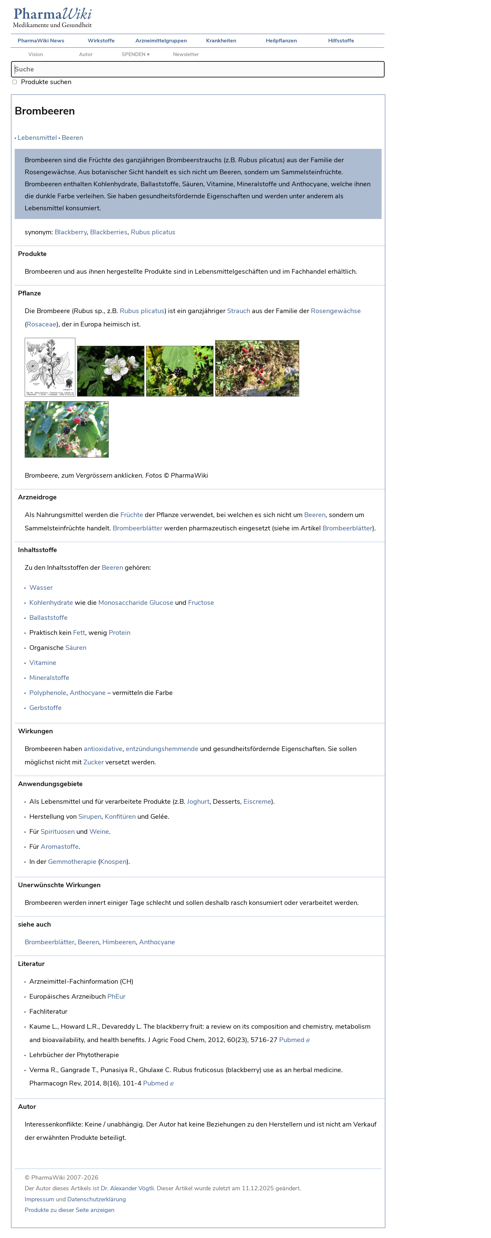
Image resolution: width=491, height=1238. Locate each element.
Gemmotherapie (72, 861)
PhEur (116, 996)
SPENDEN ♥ (136, 54)
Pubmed (292, 1039)
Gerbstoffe (45, 707)
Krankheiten (221, 40)
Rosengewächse (336, 310)
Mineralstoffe (49, 677)
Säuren (75, 647)
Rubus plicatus (153, 232)
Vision (35, 54)
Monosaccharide (123, 602)
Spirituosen (58, 831)
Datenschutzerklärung (96, 1199)
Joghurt (198, 801)
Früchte (131, 514)
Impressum (39, 1199)
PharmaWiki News (41, 40)
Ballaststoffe (48, 617)
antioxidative (103, 748)
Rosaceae (41, 324)
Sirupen (89, 816)
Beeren (72, 137)
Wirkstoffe (101, 40)
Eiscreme (257, 801)
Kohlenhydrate (51, 602)
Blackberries (108, 232)
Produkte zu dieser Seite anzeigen (69, 1210)
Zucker (93, 762)
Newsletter (186, 54)
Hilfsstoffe (341, 40)
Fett (79, 632)
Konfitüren (120, 816)
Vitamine (42, 662)
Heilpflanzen (281, 40)
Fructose (201, 602)
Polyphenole (47, 692)
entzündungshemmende (162, 748)
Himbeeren (119, 942)
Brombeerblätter (137, 528)
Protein (119, 632)
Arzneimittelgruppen (161, 40)
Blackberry (71, 232)
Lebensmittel (37, 137)
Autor (86, 54)
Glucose (161, 602)
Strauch (238, 310)
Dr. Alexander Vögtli (127, 1188)
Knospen (113, 861)
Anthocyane (88, 692)
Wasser (41, 587)
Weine (99, 831)
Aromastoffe (60, 846)
